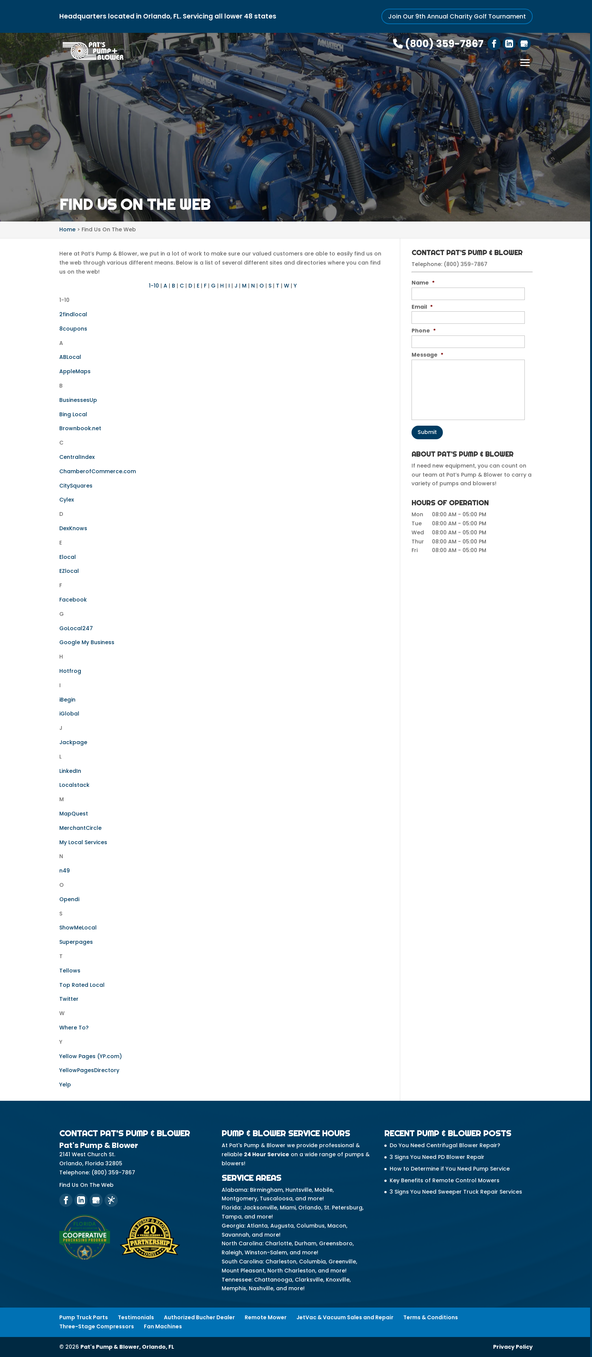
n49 (64, 870)
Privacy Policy (513, 1346)
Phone (424, 330)
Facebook (73, 599)
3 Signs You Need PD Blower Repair (437, 1156)
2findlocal (73, 314)
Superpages (76, 942)
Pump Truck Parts (83, 1317)
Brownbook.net (80, 428)
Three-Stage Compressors (96, 1326)
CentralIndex (77, 457)
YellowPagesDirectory (89, 1070)
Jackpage (73, 742)
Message (427, 354)
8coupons (73, 328)
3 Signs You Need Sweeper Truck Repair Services (456, 1191)
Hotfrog (70, 670)
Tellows (69, 970)
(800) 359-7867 (438, 44)
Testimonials (136, 1317)
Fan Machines (163, 1326)
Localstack (74, 785)
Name (423, 282)
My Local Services (83, 842)
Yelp (65, 1084)
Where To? (74, 1027)
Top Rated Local (82, 984)
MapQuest (73, 813)
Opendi (69, 899)
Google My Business (86, 642)
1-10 (154, 285)
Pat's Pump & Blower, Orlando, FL (127, 1346)
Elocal (67, 556)
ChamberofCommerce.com (97, 471)
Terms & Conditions (430, 1317)
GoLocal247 (76, 628)
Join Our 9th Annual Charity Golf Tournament (457, 16)
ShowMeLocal (78, 927)
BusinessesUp (78, 399)
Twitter (69, 999)
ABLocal (70, 357)
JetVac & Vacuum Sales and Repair (344, 1317)
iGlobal (69, 713)
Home (67, 229)
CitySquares (75, 485)
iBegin (67, 699)
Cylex (66, 499)
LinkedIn (70, 770)
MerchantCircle (80, 827)
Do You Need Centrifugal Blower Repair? (445, 1145)
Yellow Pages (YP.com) (90, 1056)
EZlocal (69, 571)
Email (422, 306)
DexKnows (73, 528)
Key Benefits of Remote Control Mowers (444, 1180)
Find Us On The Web (86, 1185)
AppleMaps (75, 371)
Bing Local (73, 414)
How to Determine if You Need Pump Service (450, 1168)
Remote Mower (266, 1317)
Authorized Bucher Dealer (199, 1317)
